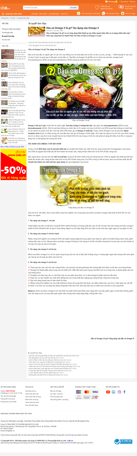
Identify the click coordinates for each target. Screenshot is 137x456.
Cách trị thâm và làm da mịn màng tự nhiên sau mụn (46, 360)
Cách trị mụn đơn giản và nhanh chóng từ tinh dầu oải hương (49, 364)
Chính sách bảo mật (31, 394)
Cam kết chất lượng (31, 405)
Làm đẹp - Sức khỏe (39, 14)
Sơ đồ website (80, 421)
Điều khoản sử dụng (31, 399)
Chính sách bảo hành (32, 402)
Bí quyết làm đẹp (8, 36)
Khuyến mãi (54, 14)
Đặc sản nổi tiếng (55, 391)
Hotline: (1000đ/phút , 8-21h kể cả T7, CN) (11, 392)
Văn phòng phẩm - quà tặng (59, 399)
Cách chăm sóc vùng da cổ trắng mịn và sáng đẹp (45, 362)
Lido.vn (9, 9)
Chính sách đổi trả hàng (33, 397)
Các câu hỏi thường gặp (8, 396)
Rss (87, 421)
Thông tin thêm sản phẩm (11, 29)
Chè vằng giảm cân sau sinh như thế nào (42, 45)
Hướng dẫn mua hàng (8, 399)
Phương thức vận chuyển (9, 402)
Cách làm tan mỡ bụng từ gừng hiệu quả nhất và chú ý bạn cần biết (17, 140)
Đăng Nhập (124, 1)
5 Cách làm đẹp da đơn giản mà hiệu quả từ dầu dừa (46, 370)
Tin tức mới (6, 40)
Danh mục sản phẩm (14, 14)
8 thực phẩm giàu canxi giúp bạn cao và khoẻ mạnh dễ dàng (48, 368)
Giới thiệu (12, 421)
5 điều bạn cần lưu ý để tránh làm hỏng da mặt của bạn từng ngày (50, 366)
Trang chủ (4, 18)
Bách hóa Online (56, 421)
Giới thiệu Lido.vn (30, 391)
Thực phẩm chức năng (40, 421)
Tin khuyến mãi (7, 32)
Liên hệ (71, 421)
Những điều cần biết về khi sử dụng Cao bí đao (44, 375)
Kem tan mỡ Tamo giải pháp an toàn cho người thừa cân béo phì (50, 42)
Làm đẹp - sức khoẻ (56, 394)
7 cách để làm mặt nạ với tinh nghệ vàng (42, 373)
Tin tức (64, 14)
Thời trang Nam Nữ (56, 397)
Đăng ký (132, 1)
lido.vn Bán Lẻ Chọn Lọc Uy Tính (12, 147)
